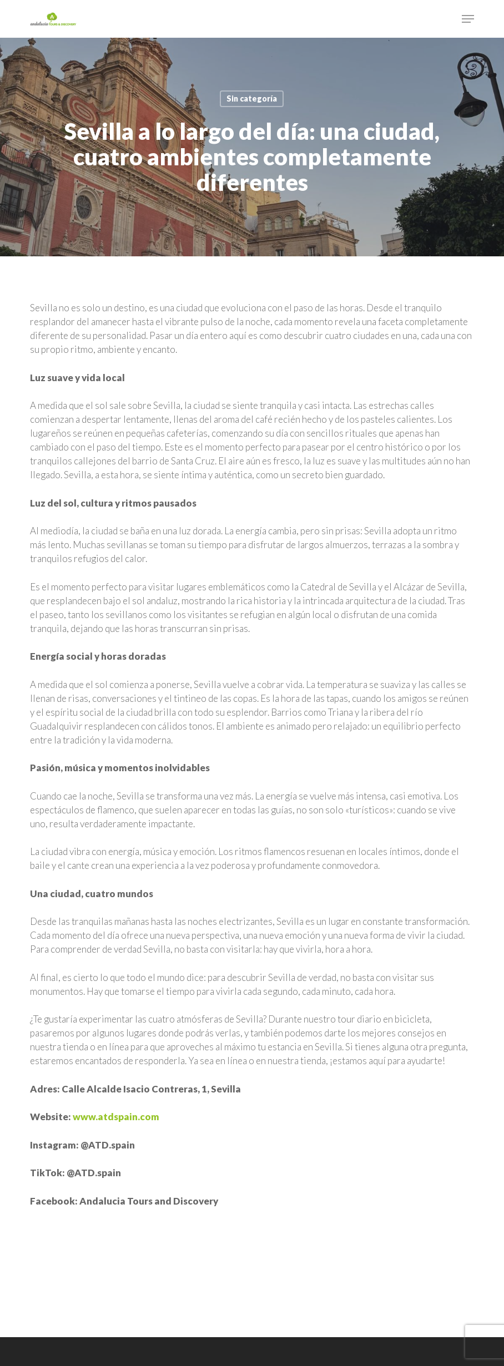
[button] (468, 18)
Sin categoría (251, 98)
